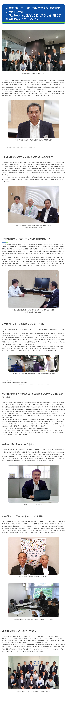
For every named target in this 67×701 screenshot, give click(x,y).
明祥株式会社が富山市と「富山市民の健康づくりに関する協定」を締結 (20, 147)
